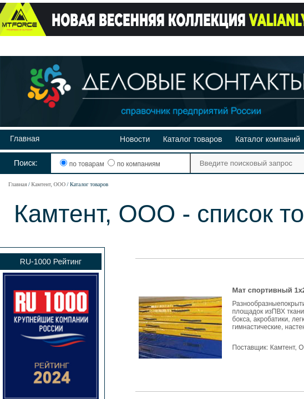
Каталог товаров (192, 139)
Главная (24, 138)
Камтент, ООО (48, 184)
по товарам (83, 164)
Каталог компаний (267, 139)
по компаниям (134, 164)
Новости (135, 139)
